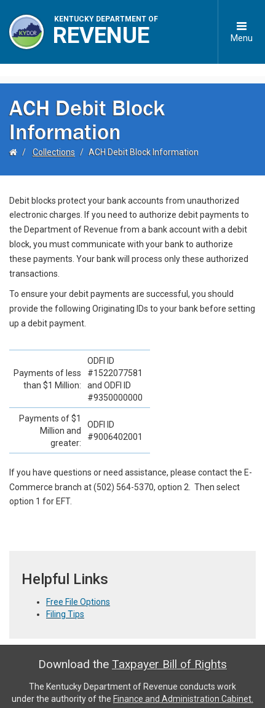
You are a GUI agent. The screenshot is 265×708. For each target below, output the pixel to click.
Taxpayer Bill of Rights (169, 652)
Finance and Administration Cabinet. (183, 686)
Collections (54, 140)
